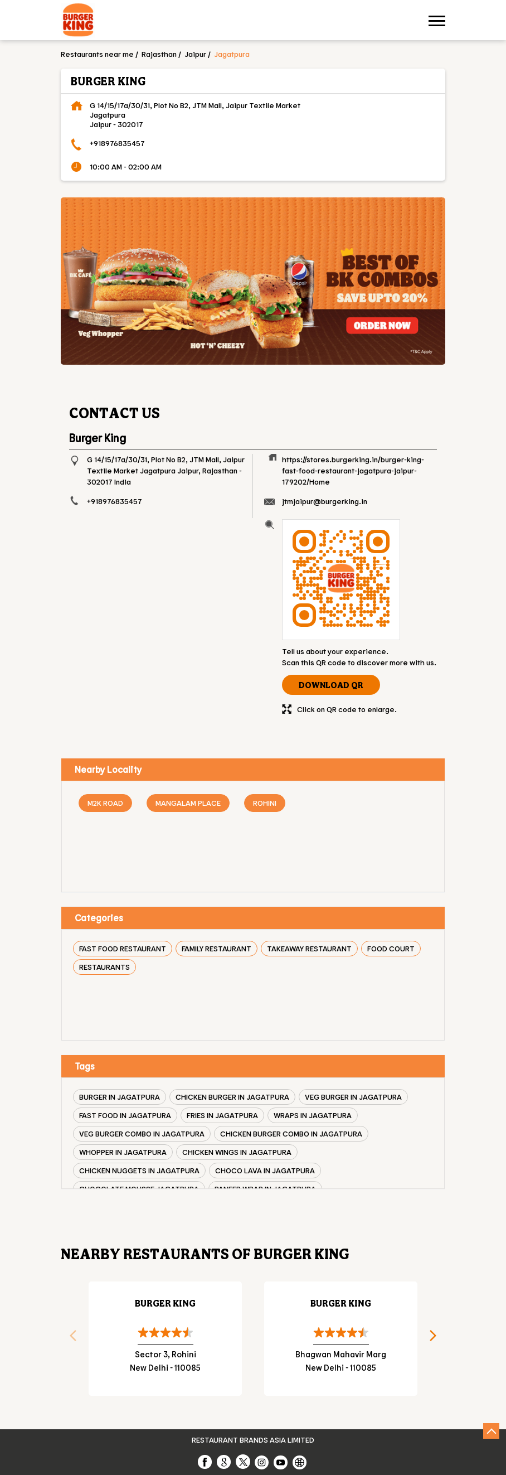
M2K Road (105, 802)
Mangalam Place (188, 802)
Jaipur (195, 54)
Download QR (331, 685)
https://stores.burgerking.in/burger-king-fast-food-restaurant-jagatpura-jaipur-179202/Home (353, 470)
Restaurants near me (97, 54)
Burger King (165, 1303)
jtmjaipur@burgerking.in (324, 501)
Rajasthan (159, 54)
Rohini (264, 802)
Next (437, 1339)
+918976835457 (117, 143)
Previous (69, 1339)
